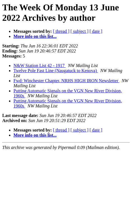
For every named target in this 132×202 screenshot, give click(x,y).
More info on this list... (35, 36)
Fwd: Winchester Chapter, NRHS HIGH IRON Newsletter (66, 80)
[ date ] (96, 31)
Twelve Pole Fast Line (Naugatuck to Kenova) (55, 70)
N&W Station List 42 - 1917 (39, 65)
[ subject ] (80, 31)
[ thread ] (61, 31)
